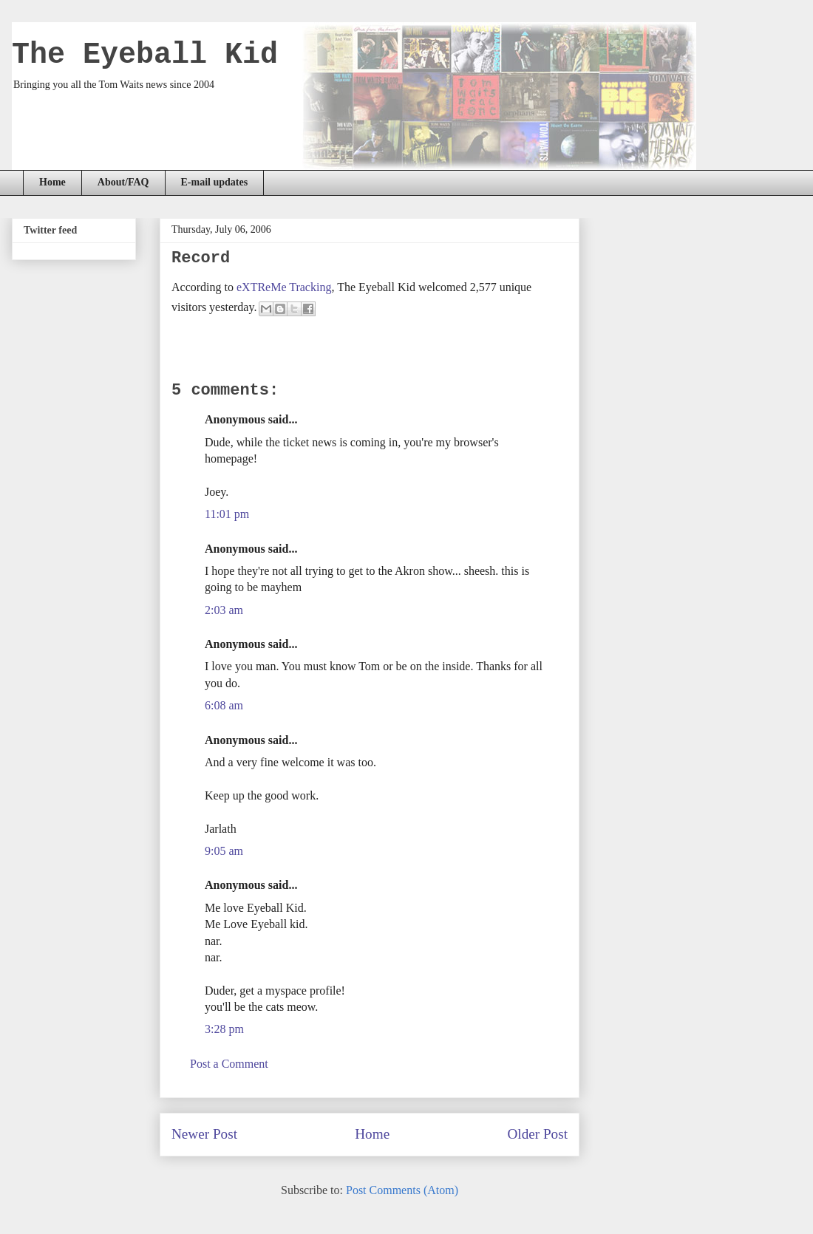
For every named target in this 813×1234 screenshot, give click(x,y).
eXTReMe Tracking (284, 287)
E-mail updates (214, 182)
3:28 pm (224, 1029)
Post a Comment (229, 1063)
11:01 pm (227, 514)
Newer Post (204, 1134)
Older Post (537, 1134)
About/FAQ (123, 182)
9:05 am (224, 851)
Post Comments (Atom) (402, 1190)
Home (52, 182)
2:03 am (224, 610)
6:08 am (224, 705)
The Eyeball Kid (145, 55)
